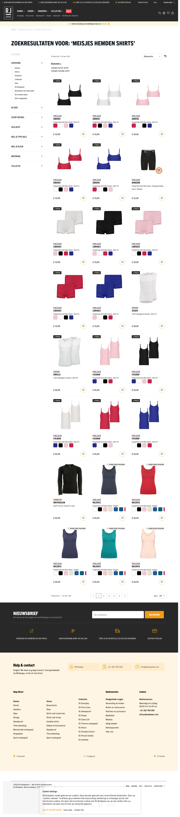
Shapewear (18, 733)
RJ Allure (82, 727)
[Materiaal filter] (27, 156)
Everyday (20, 15)
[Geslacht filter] (27, 127)
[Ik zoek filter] (27, 107)
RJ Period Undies (86, 735)
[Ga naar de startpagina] (8, 13)
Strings (16, 717)
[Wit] (61, 126)
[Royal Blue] (71, 126)
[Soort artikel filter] (27, 117)
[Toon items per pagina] (162, 595)
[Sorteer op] (152, 56)
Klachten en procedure (116, 711)
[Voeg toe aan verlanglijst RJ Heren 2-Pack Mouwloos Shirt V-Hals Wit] (83, 390)
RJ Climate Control (87, 731)
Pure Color (30, 15)
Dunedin (136, 182)
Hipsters (17, 709)
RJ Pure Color (84, 707)
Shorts (16, 705)
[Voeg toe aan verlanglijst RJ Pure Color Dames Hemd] (122, 518)
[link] (93, 595)
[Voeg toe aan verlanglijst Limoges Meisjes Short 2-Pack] (83, 262)
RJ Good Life (84, 719)
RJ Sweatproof (85, 711)
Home (13, 29)
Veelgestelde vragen (114, 699)
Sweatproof (40, 15)
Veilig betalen (111, 723)
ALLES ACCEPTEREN (52, 810)
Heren (49, 701)
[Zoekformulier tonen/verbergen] (159, 13)
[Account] (163, 13)
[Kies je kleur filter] (27, 146)
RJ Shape (83, 715)
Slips (15, 713)
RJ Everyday (84, 703)
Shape (48, 15)
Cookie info (79, 810)
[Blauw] (116, 509)
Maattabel (110, 715)
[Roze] (66, 126)
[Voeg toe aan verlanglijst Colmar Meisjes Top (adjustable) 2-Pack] (122, 390)
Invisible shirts (52, 721)
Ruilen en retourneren (115, 707)
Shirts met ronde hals (55, 713)
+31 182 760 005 (146, 710)
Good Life (56, 15)
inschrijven (154, 614)
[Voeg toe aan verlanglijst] (168, 12)
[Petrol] (121, 509)
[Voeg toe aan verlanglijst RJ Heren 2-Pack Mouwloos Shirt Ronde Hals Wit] (162, 326)
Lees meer (68, 810)
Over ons (109, 731)
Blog (127, 786)
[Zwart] (100, 126)
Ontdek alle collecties (70, 15)
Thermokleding (19, 725)
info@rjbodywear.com (148, 714)
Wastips (109, 719)
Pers (140, 786)
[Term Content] (109, 24)
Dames (16, 701)
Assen (135, 310)
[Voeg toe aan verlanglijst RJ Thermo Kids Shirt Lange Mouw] (83, 518)
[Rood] (55, 126)
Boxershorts (51, 705)
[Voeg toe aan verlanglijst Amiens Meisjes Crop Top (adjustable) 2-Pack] (83, 134)
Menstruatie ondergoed (23, 729)
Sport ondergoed (20, 737)
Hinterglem (59, 502)
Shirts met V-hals (53, 717)
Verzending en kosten (115, 703)
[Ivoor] (111, 509)
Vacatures (148, 786)
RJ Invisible (83, 739)
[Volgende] (125, 595)
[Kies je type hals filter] (27, 136)
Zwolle (57, 374)
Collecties (83, 699)
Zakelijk (134, 786)
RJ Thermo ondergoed (88, 723)
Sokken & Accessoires (55, 725)
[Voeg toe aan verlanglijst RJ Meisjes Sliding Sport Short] (162, 198)
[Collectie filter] (27, 166)
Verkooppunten (112, 727)
